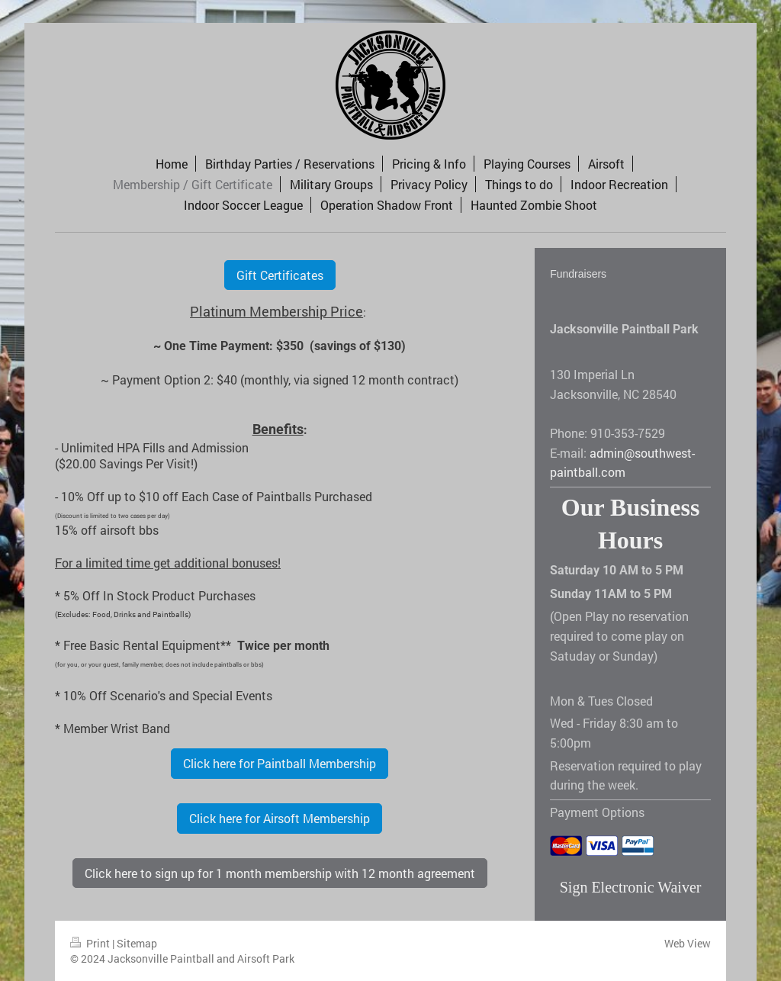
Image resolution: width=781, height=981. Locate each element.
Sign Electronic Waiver (631, 887)
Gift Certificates (279, 275)
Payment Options (597, 812)
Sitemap (137, 943)
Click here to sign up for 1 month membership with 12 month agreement (280, 873)
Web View (687, 943)
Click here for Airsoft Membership (279, 818)
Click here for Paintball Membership (279, 763)
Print (91, 943)
